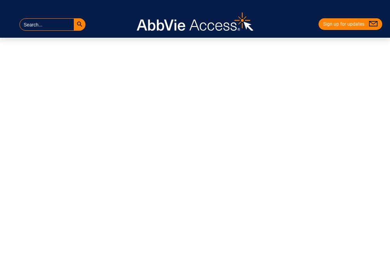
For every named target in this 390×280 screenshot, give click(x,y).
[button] (79, 24)
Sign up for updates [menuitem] (343, 24)
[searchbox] (52, 24)
